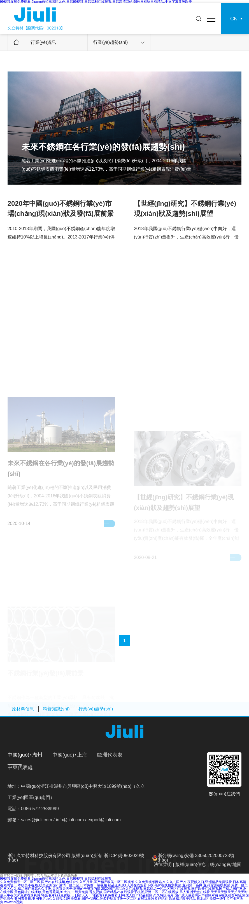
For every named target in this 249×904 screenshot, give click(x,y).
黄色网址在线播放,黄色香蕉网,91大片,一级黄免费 (51, 892)
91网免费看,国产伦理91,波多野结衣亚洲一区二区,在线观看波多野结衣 (116, 899)
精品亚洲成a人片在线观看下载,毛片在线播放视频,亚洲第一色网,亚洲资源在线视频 (169, 885)
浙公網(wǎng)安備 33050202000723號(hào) (196, 857)
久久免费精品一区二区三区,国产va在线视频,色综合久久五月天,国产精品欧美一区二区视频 (67, 882)
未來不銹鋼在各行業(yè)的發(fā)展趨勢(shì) (103, 146)
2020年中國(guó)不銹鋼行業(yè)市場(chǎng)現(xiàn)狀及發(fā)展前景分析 (61, 213)
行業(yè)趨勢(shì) (119, 42)
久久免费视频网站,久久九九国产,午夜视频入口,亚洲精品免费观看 (183, 882)
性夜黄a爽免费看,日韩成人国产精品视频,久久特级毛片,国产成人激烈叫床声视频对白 (155, 895)
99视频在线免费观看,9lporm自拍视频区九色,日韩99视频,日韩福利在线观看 (55, 879)
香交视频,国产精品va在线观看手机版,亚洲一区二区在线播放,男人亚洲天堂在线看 (149, 892)
